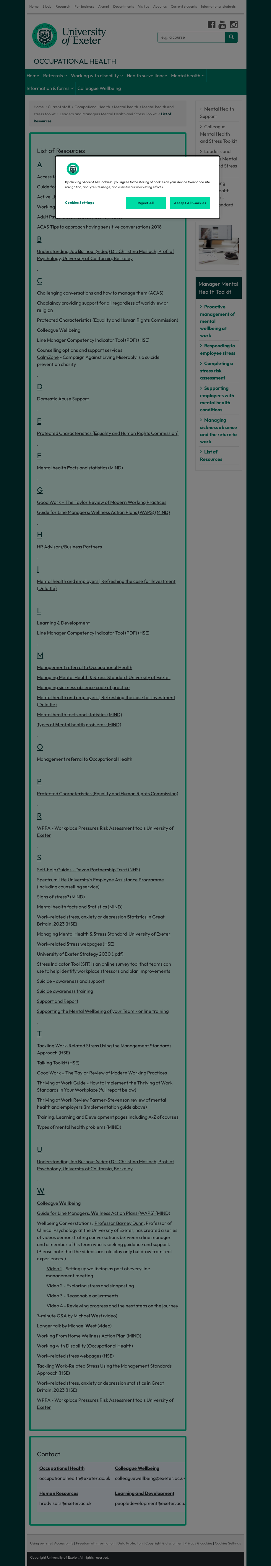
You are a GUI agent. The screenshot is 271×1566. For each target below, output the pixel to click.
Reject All (146, 203)
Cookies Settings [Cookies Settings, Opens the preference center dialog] (79, 203)
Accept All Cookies (190, 203)
